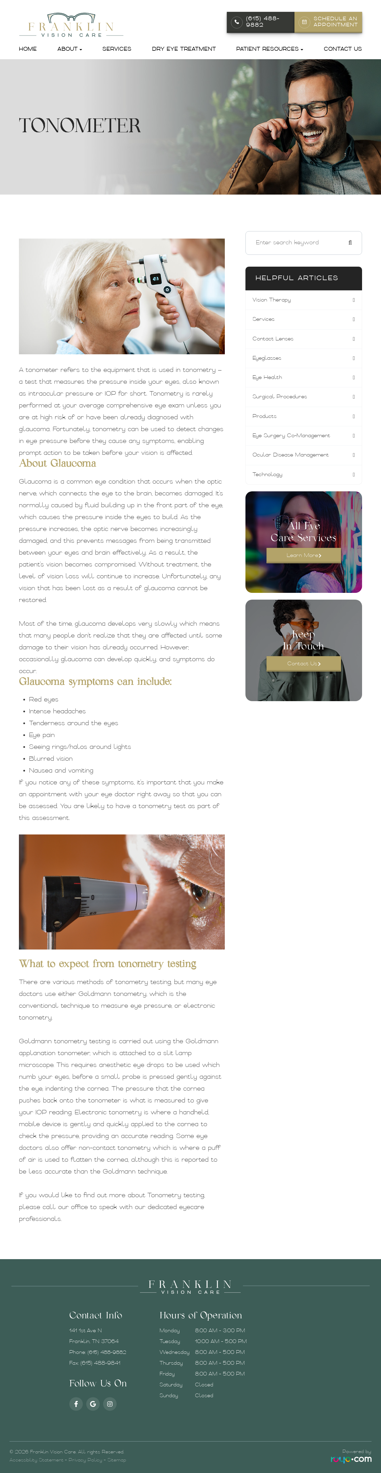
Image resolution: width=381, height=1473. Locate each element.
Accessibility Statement (36, 1460)
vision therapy (273, 300)
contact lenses (274, 340)
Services (117, 49)
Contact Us (343, 49)
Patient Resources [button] (269, 49)
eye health (269, 379)
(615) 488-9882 (263, 22)
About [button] (69, 49)
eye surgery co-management (295, 438)
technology (269, 478)
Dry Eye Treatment (184, 49)
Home (28, 49)
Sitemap (117, 1460)
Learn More (302, 559)
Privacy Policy (85, 1460)
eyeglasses (269, 359)
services (264, 320)
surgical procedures (282, 399)
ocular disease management (294, 458)
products (265, 419)
